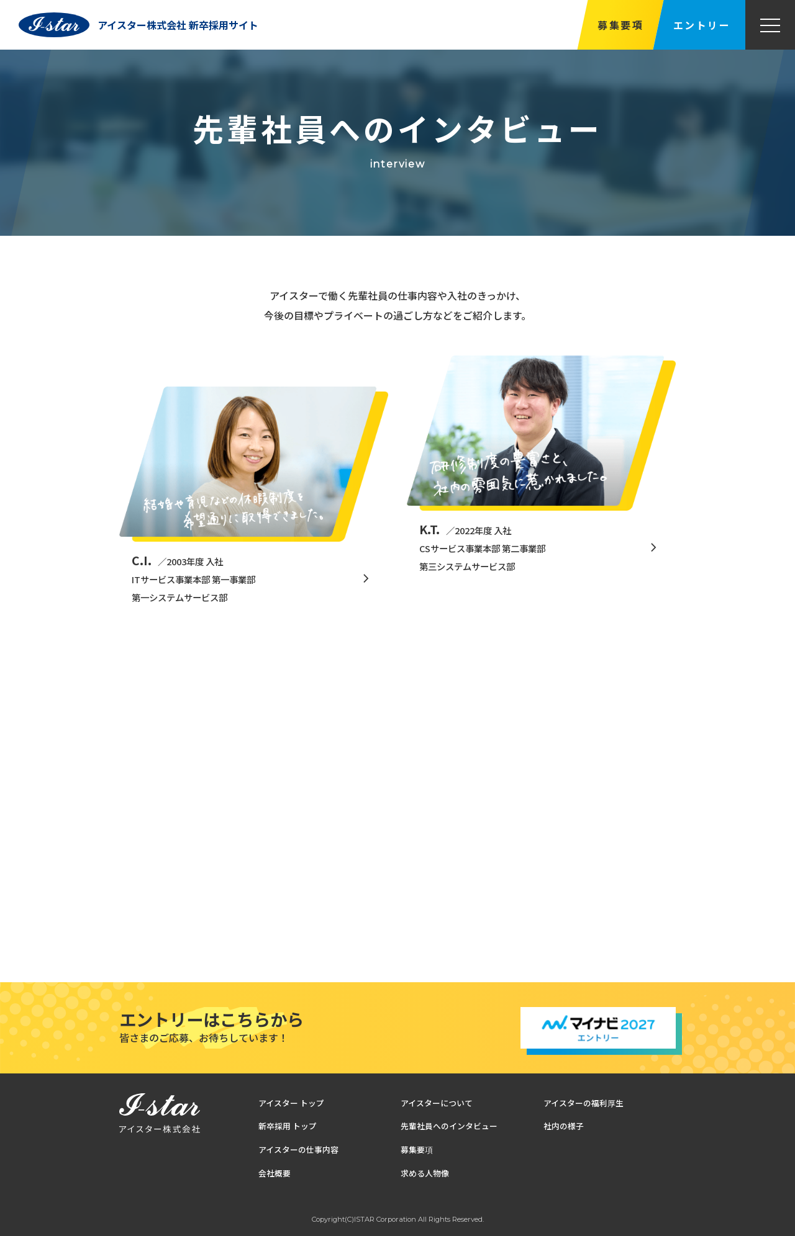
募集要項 (620, 24)
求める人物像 (425, 1173)
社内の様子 (563, 1126)
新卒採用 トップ (287, 1126)
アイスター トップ (291, 1103)
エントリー (701, 24)
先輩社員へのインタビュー (449, 1126)
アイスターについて (437, 1103)
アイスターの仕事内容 (298, 1149)
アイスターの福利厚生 (583, 1103)
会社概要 (274, 1173)
